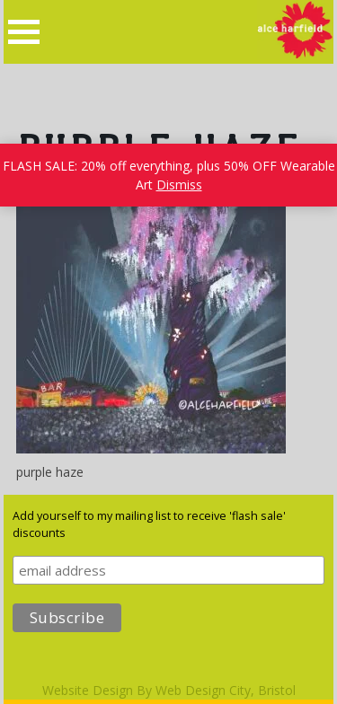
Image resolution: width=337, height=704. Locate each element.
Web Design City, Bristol (225, 690)
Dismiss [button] (179, 184)
